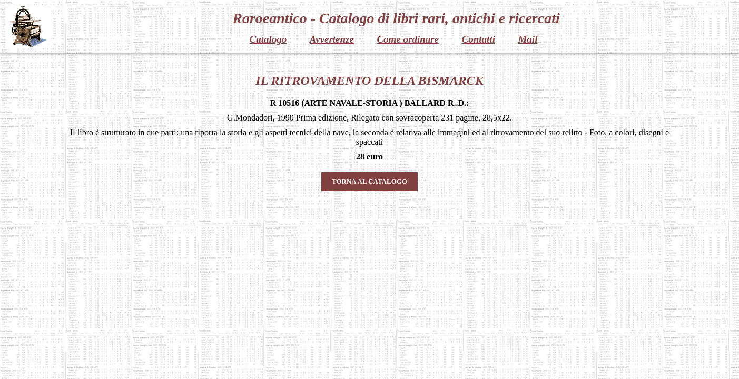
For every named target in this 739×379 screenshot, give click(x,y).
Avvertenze (332, 39)
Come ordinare (408, 39)
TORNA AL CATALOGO (369, 181)
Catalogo (268, 39)
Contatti (478, 39)
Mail (527, 39)
